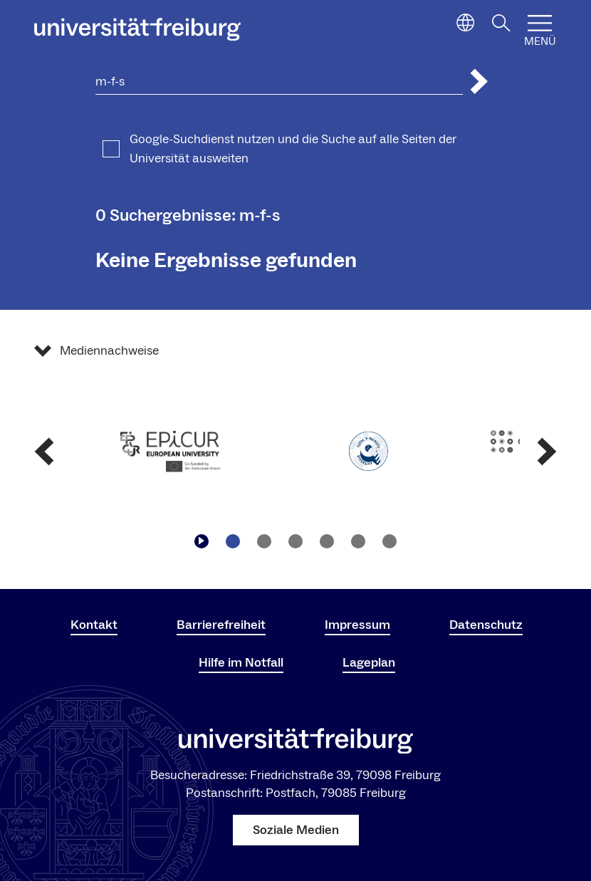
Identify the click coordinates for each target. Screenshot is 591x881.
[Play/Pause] (201, 541)
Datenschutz (486, 625)
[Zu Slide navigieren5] (358, 541)
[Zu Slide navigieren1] (233, 541)
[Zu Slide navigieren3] (295, 541)
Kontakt (93, 625)
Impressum (357, 625)
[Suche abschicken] (479, 81)
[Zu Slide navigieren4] (326, 541)
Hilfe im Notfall (241, 663)
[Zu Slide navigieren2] (264, 541)
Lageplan (368, 663)
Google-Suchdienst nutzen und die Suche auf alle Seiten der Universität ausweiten (293, 149)
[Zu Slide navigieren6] (389, 541)
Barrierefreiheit (221, 625)
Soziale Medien (296, 830)
